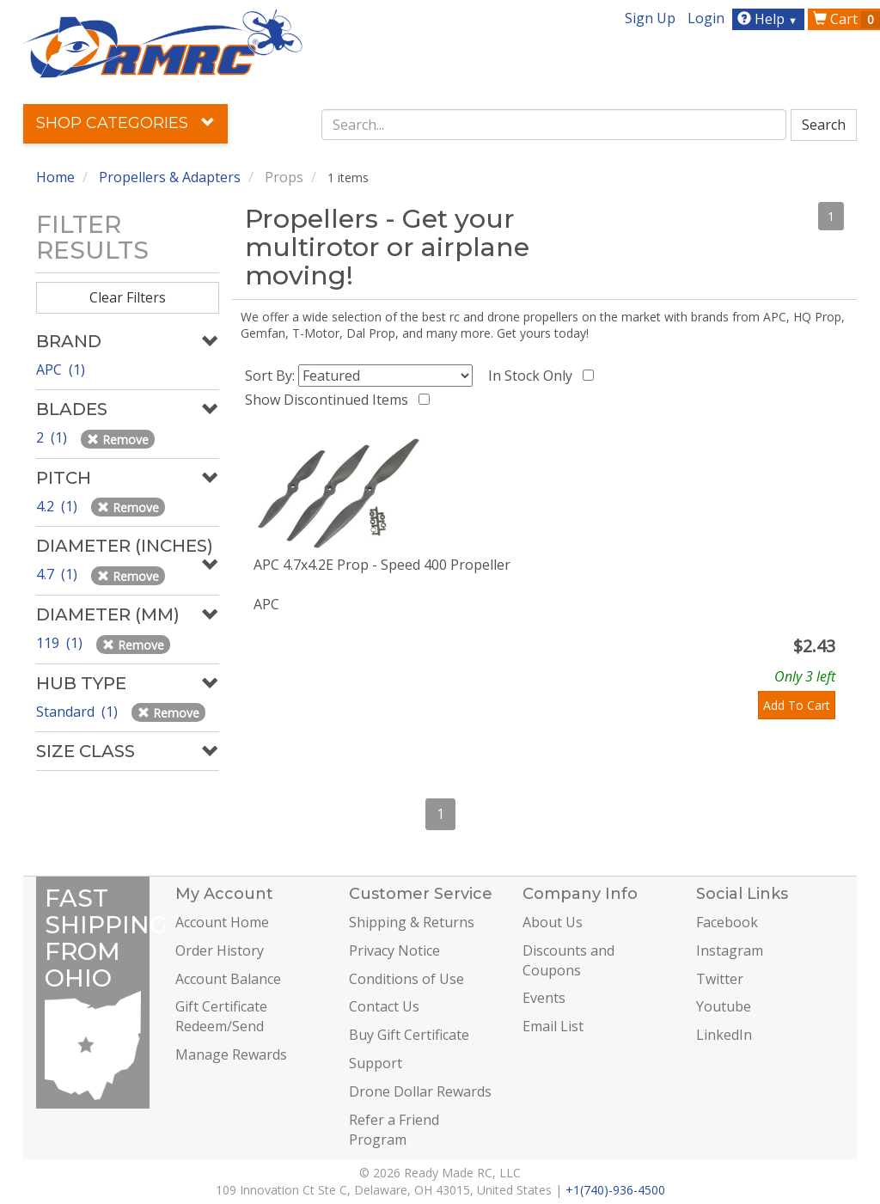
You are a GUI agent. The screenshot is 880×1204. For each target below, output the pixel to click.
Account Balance (228, 978)
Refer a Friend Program (394, 1129)
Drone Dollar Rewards (420, 1091)
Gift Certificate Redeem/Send (221, 1016)
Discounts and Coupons (568, 960)
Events (543, 997)
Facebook (727, 922)
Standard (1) (78, 711)
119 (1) (61, 642)
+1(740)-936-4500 (615, 1190)
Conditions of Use (406, 978)
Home (55, 177)
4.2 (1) (58, 506)
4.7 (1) (58, 574)
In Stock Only (533, 375)
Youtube (723, 1006)
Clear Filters (127, 297)
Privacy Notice (394, 950)
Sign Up (650, 18)
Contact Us (384, 1006)
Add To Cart (796, 705)
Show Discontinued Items (330, 399)
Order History (219, 950)
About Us (552, 922)
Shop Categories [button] (125, 122)
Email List (553, 1026)
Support (375, 1063)
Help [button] (769, 18)
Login (706, 18)
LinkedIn (724, 1034)
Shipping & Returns (411, 922)
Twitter (719, 978)
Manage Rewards (231, 1054)
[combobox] (553, 124)
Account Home (222, 922)
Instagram (729, 950)
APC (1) (60, 369)
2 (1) (53, 437)
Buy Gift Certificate (409, 1034)
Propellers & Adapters (170, 177)
